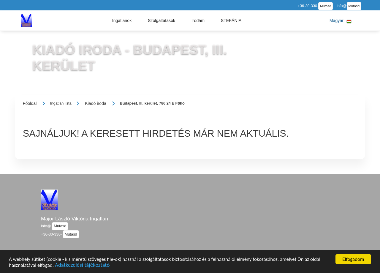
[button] (122, 20)
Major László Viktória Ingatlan (74, 219)
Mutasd (325, 6)
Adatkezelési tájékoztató (82, 266)
